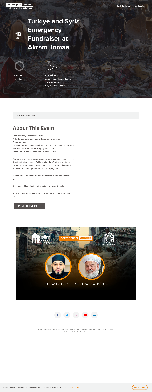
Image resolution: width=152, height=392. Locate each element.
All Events (139, 6)
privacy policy (73, 390)
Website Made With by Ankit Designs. (76, 332)
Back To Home (123, 6)
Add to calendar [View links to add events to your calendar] (29, 206)
